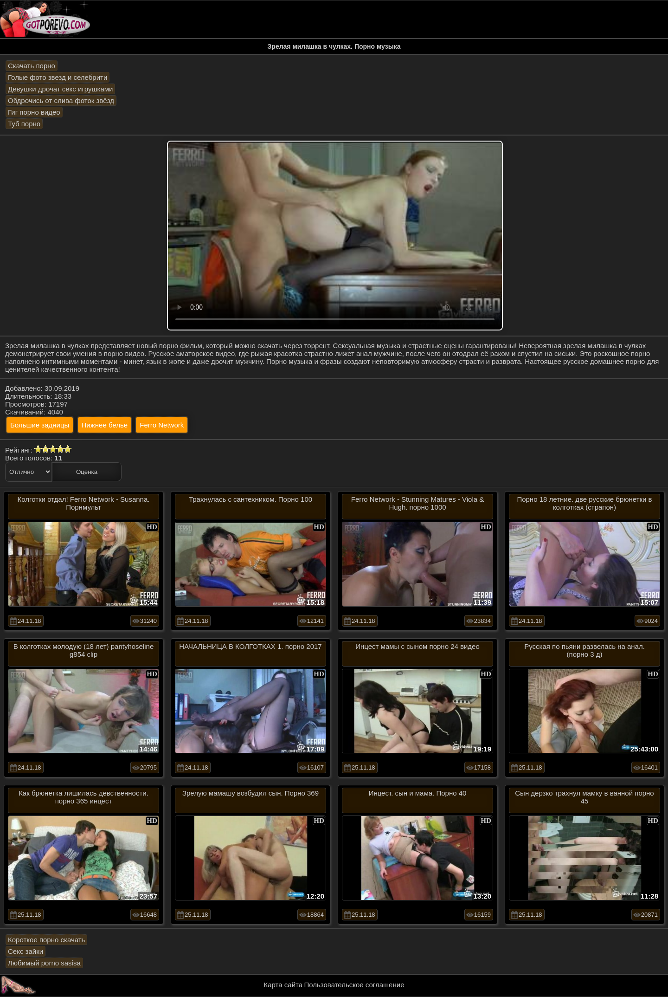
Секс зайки (25, 951)
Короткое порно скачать (46, 940)
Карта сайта (283, 985)
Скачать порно (31, 66)
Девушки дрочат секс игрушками (60, 89)
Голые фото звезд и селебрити (57, 77)
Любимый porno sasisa (44, 963)
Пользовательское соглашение (354, 985)
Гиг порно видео (34, 112)
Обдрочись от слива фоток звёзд (61, 100)
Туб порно (24, 124)
